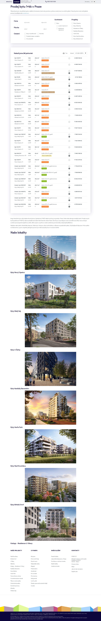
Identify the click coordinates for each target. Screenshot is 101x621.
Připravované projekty (16, 581)
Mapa (73, 566)
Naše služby (55, 550)
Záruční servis (34, 561)
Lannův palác (34, 581)
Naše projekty (16, 550)
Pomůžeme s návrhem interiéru (58, 561)
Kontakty (87, 1)
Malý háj (12, 563)
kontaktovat (25, 13)
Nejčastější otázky (35, 563)
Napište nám (75, 571)
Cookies (33, 585)
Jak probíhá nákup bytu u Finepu (58, 559)
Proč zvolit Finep (35, 559)
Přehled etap (13, 590)
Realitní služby (54, 563)
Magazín (33, 566)
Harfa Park (13, 573)
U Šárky (12, 561)
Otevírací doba (75, 564)
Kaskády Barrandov (15, 568)
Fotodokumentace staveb (17, 578)
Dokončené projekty (15, 583)
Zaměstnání (33, 571)
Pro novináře (34, 573)
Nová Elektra (14, 571)
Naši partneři (34, 578)
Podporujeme (34, 568)
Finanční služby (54, 556)
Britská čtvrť (13, 559)
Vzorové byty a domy (16, 576)
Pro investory (34, 576)
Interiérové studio (55, 566)
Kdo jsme (33, 556)
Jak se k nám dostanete (77, 569)
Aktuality (13, 588)
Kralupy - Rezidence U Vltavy (17, 566)
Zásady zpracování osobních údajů (39, 583)
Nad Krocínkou (14, 556)
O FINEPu (34, 550)
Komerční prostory (15, 585)
